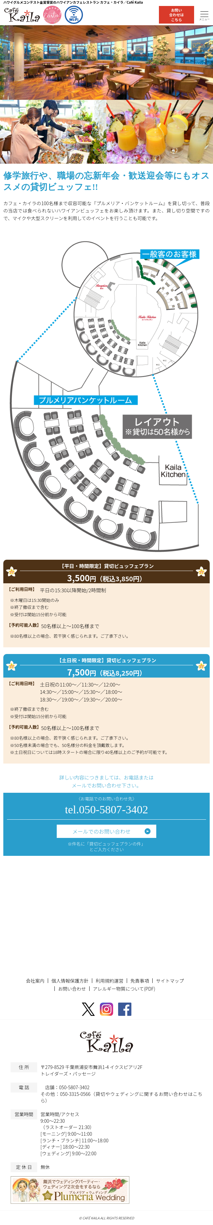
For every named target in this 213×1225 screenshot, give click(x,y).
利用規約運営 (109, 980)
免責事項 (139, 980)
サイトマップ (170, 980)
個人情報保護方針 (70, 980)
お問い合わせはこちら (176, 14)
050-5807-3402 (74, 1087)
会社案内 (35, 980)
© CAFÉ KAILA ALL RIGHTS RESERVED (106, 1217)
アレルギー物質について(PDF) (124, 988)
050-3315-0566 (75, 1094)
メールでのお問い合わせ (101, 831)
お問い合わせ (72, 988)
